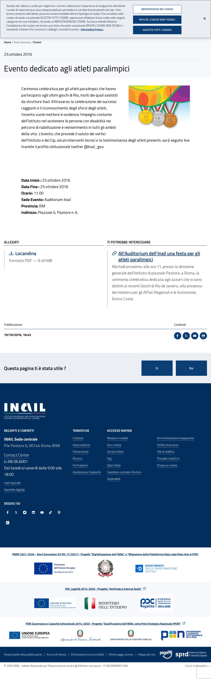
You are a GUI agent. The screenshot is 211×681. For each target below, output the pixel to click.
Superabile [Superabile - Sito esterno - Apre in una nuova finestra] (113, 478)
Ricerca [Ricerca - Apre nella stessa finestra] (77, 458)
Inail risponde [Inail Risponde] (12, 482)
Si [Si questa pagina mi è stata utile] (157, 368)
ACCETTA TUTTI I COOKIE (157, 28)
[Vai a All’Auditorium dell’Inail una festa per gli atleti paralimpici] (157, 256)
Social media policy (196, 665)
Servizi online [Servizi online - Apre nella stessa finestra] (115, 451)
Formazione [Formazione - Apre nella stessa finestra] (80, 465)
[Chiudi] (204, 16)
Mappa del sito (146, 654)
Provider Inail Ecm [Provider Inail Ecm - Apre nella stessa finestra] (168, 458)
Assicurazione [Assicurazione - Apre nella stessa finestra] (81, 445)
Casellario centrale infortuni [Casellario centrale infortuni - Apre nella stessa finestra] (124, 472)
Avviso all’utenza (56, 654)
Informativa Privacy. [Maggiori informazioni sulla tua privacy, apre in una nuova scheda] (92, 28)
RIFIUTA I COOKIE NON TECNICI (157, 18)
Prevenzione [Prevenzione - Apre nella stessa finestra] (81, 451)
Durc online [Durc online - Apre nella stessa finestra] (114, 445)
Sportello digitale (14, 489)
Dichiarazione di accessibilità (87, 654)
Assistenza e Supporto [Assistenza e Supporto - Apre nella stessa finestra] (87, 472)
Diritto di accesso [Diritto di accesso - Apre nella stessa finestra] (168, 445)
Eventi (37, 42)
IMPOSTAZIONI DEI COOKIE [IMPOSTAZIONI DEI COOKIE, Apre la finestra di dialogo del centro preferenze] (157, 7)
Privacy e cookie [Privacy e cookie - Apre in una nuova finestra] (167, 465)
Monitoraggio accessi (121, 654)
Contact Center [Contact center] (16, 455)
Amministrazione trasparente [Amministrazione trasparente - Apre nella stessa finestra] (175, 438)
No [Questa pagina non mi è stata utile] (191, 368)
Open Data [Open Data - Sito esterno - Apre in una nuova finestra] (113, 465)
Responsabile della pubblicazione (23, 654)
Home (7, 42)
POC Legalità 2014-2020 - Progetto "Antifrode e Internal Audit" (103, 589)
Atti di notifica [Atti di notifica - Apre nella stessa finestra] (165, 451)
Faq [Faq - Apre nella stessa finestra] (109, 458)
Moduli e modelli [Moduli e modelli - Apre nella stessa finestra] (117, 438)
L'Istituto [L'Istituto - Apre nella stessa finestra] (78, 438)
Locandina (47, 253)
